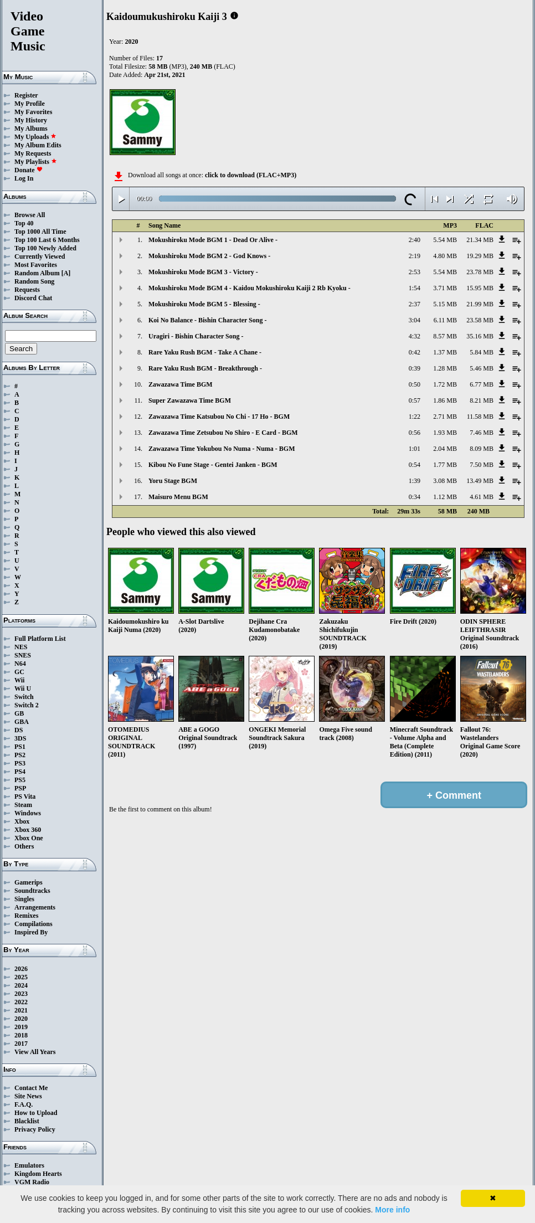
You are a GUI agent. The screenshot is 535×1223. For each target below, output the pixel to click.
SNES (22, 655)
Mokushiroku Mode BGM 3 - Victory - (203, 272)
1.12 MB (445, 497)
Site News (28, 1096)
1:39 (414, 481)
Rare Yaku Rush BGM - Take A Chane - (204, 352)
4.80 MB (445, 256)
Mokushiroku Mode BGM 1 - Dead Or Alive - (212, 240)
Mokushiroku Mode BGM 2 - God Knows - (209, 256)
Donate (28, 170)
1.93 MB (445, 432)
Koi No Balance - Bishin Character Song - (207, 320)
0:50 (414, 384)
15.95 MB (479, 288)
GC (19, 672)
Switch (24, 697)
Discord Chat (33, 298)
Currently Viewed (39, 256)
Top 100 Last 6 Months (47, 240)
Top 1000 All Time (40, 231)
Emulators (29, 1165)
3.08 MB (445, 481)
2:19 (414, 256)
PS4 (19, 771)
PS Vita (24, 796)
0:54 (414, 465)
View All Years (34, 1052)
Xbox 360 (27, 830)
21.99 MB (479, 304)
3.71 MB (445, 288)
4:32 (414, 336)
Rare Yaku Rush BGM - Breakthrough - (205, 368)
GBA (21, 722)
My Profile (29, 103)
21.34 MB (479, 240)
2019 (21, 1027)
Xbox (21, 821)
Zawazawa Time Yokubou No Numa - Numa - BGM (221, 449)
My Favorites (33, 112)
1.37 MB (445, 352)
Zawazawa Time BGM (180, 384)
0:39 (414, 368)
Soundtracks (32, 891)
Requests (27, 290)
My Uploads (35, 137)
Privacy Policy (34, 1129)
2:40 (414, 240)
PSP (20, 788)
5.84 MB (481, 352)
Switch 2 (26, 705)
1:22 (414, 416)
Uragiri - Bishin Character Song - (195, 336)
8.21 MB (481, 400)
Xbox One (28, 838)
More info (392, 1209)
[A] (66, 273)
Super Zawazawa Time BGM (189, 400)
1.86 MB (445, 400)
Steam (23, 805)
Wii (19, 680)
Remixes (26, 915)
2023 (21, 994)
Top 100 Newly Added (45, 248)
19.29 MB (479, 256)
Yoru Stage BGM (172, 481)
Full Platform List (40, 639)
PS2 (19, 755)
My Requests (32, 153)
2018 (21, 1035)
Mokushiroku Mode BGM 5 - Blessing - (204, 304)
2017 (21, 1043)
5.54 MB (445, 240)
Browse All (29, 215)
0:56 (414, 432)
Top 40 (24, 223)
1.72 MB (445, 384)
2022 (21, 1002)
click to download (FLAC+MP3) (250, 175)
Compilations (33, 924)
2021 (21, 1010)
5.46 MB (481, 368)
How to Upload (35, 1113)
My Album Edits (37, 145)
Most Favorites (35, 265)
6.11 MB (445, 320)
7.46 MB (481, 432)
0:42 (414, 352)
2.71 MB (445, 416)
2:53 (414, 272)
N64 (20, 663)
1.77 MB (445, 465)
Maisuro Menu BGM (178, 497)
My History (30, 120)
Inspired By (31, 932)
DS (18, 730)
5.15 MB (445, 304)
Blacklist (26, 1121)
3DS (20, 738)
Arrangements (34, 907)
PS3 (19, 763)
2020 (21, 1018)
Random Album (37, 273)
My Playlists (35, 162)
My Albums (31, 128)
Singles (24, 899)
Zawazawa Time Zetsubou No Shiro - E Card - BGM (223, 432)
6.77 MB (481, 384)
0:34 (414, 497)
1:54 (414, 288)
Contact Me (31, 1088)
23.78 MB (479, 272)
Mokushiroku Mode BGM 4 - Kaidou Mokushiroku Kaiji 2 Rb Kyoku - (249, 288)
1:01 (414, 449)
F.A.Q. (23, 1104)
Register (26, 95)
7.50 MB (481, 465)
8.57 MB (445, 336)
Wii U (22, 688)
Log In (23, 178)
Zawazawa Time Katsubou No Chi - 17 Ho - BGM (219, 416)
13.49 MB (479, 481)
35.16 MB (479, 336)
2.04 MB (445, 449)
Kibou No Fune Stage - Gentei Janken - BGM (212, 465)
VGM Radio (31, 1182)
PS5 (19, 780)
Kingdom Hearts (38, 1174)
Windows (27, 813)
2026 (21, 969)
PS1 (19, 747)
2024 (21, 985)
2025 (21, 977)
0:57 (414, 400)
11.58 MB (480, 416)
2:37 (414, 304)
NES (20, 647)
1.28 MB (445, 368)
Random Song (34, 281)
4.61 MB (481, 497)
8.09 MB (481, 449)
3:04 (414, 320)
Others (24, 846)
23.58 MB (479, 320)
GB (19, 713)
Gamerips (28, 882)
